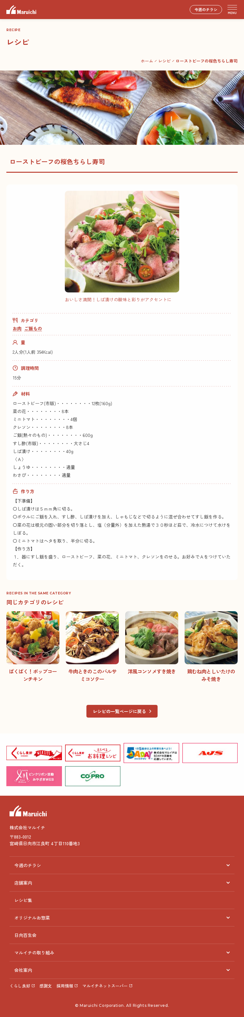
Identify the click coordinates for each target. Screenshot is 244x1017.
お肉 (17, 328)
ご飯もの (33, 328)
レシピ (164, 61)
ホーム (147, 61)
